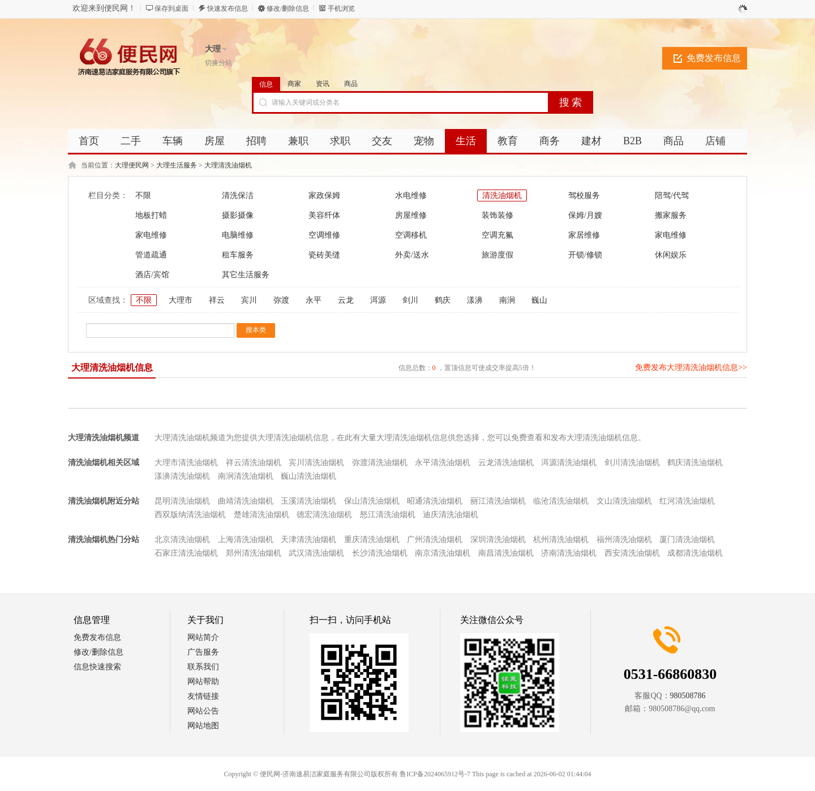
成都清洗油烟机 (695, 553)
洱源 (378, 300)
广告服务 (203, 652)
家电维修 (151, 235)
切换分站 (218, 63)
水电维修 (411, 195)
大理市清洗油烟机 (186, 462)
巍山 (539, 300)
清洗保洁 (238, 195)
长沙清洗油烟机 (380, 553)
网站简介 (203, 637)
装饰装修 (497, 215)
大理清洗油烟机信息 (112, 367)
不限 (143, 195)
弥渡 (281, 300)
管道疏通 (151, 255)
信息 (266, 84)
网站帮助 (203, 681)
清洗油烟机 (502, 195)
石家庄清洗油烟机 (186, 553)
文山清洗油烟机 (624, 501)
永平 (313, 300)
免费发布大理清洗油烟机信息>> (691, 367)
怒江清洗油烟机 (387, 514)
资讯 (322, 84)
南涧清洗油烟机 (245, 476)
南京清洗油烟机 (442, 553)
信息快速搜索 (97, 667)
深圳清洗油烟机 (498, 539)
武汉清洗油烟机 (316, 553)
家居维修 (584, 235)
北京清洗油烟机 (182, 539)
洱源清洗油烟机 (569, 462)
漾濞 (475, 300)
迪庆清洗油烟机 (450, 514)
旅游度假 (497, 255)
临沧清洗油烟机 (561, 501)
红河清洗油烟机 (687, 501)
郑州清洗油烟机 (253, 553)
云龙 (346, 300)
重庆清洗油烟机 (372, 539)
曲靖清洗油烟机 (245, 501)
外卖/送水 (412, 255)
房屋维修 (411, 215)
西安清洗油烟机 (632, 553)
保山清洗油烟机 (372, 501)
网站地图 (203, 725)
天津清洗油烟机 (308, 539)
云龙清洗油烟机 (506, 462)
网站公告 (203, 711)
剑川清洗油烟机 (632, 462)
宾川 (249, 300)
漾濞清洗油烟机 (182, 476)
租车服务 (238, 255)
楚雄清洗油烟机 (261, 514)
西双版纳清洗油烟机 (190, 514)
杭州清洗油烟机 (561, 539)
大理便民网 (132, 165)
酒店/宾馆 (152, 274)
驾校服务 (584, 195)
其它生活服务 (245, 274)
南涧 (507, 300)
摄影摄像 (238, 215)
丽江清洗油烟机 (498, 501)
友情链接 (203, 696)
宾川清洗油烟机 (316, 462)
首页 (89, 141)
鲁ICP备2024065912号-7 (435, 774)
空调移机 (411, 235)
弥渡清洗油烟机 (380, 462)
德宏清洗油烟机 (324, 514)
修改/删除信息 (288, 8)
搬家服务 (671, 215)
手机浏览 (341, 8)
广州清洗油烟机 (434, 539)
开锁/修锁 (585, 255)
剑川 (410, 300)
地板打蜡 (151, 215)
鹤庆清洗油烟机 (695, 462)
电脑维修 (238, 235)
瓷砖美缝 (324, 255)
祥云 (217, 300)
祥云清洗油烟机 (253, 462)
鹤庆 (443, 300)
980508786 (688, 695)
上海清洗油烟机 (245, 539)
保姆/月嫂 (585, 215)
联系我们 (203, 667)
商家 (294, 84)
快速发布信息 (227, 8)
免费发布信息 (714, 58)
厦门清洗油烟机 (687, 539)
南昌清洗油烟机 (506, 553)
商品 (351, 84)
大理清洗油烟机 (228, 165)
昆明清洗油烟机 (182, 501)
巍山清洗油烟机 (308, 476)
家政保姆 (324, 195)
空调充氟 (497, 235)
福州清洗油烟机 (624, 539)
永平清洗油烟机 (442, 462)
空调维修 (324, 235)
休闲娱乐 (671, 255)
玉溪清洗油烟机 (308, 501)
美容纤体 (324, 215)
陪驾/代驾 (672, 195)
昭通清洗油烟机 (434, 501)
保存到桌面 (171, 8)
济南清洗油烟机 (569, 553)
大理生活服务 (176, 165)
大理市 (180, 300)
